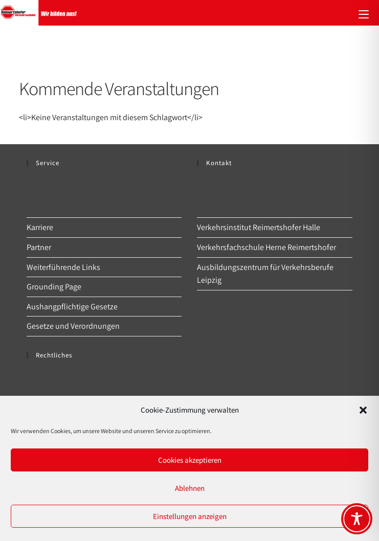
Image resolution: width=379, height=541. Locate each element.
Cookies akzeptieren (189, 460)
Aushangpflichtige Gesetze (72, 306)
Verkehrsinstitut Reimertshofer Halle (258, 227)
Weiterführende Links (63, 267)
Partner (39, 247)
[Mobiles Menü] (364, 13)
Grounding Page (54, 286)
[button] (363, 410)
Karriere (40, 227)
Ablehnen (190, 488)
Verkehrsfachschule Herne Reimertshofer (266, 247)
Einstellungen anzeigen (190, 516)
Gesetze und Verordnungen (73, 326)
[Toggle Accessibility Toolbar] (356, 518)
